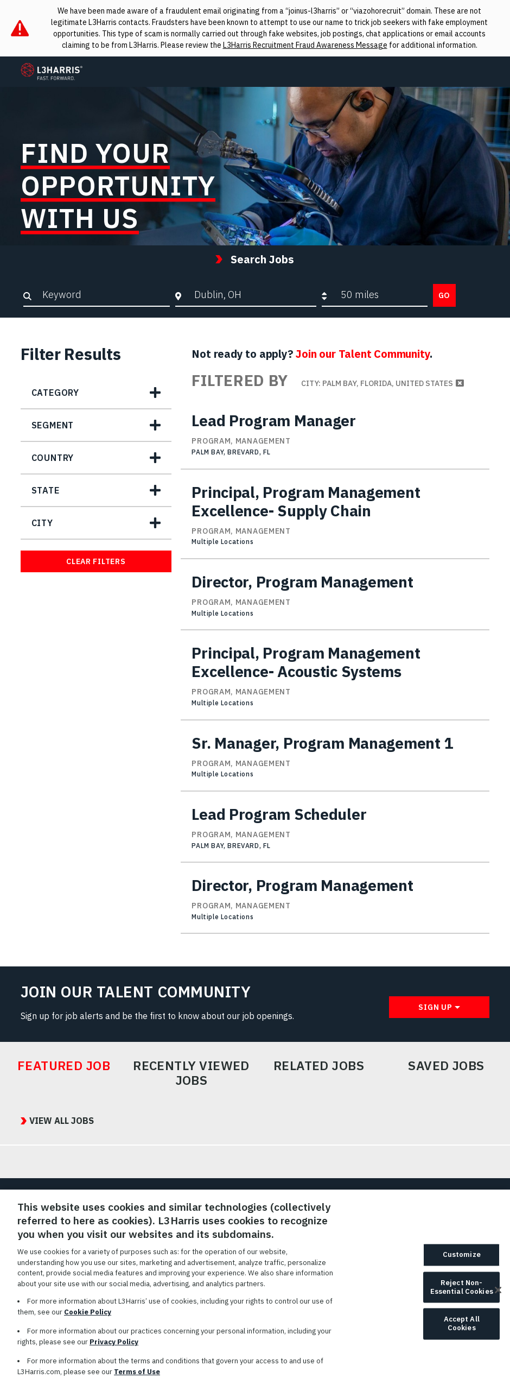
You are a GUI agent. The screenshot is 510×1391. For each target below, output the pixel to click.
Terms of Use (137, 1377)
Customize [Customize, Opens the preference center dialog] (462, 1260)
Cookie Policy (87, 1317)
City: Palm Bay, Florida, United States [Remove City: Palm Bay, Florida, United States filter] (377, 383)
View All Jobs (61, 1120)
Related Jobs (319, 1065)
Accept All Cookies (462, 1329)
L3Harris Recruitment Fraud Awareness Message (305, 45)
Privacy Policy (114, 1347)
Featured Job (64, 1065)
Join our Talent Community (363, 353)
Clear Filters (95, 561)
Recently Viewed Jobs (191, 1073)
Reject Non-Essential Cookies (461, 1293)
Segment (52, 425)
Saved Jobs (446, 1065)
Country (52, 457)
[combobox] (252, 295)
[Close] (498, 1296)
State (45, 490)
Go (444, 295)
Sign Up (435, 1007)
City (42, 522)
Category (55, 392)
